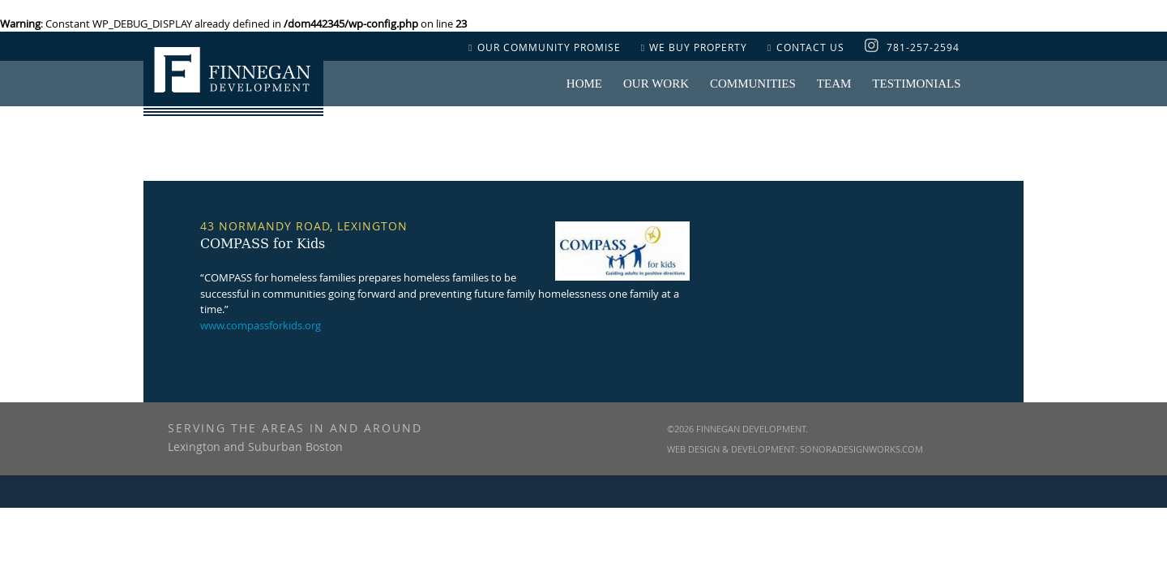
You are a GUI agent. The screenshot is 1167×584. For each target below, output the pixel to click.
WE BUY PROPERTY (694, 47)
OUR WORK (656, 83)
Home (584, 83)
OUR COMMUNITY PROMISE (544, 47)
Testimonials (916, 83)
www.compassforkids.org (260, 325)
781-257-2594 (923, 47)
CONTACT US (805, 47)
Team (834, 83)
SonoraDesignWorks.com (861, 449)
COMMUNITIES (753, 83)
